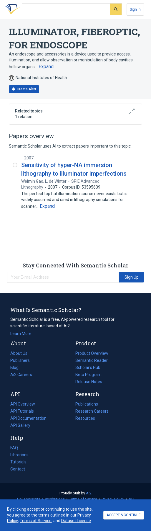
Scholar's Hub (87, 367)
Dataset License (76, 520)
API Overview (22, 404)
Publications (86, 404)
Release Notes (88, 381)
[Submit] (116, 9)
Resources (85, 418)
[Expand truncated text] (46, 67)
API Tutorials (22, 411)
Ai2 (89, 493)
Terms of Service (83, 499)
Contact (17, 469)
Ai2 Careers (21, 374)
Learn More (20, 333)
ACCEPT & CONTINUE (124, 515)
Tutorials (18, 462)
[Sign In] (135, 9)
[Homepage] (11, 9)
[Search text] (66, 9)
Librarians (19, 454)
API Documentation (28, 418)
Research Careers (92, 411)
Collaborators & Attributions (41, 499)
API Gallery (20, 425)
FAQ (14, 447)
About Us (18, 353)
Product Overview (91, 353)
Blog (16, 367)
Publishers (20, 360)
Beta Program (88, 374)
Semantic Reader (91, 360)
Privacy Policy (113, 499)
